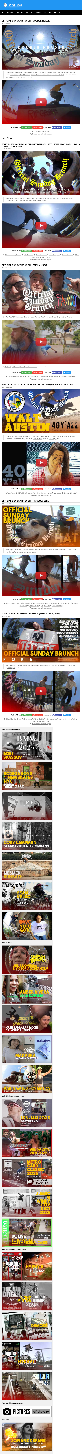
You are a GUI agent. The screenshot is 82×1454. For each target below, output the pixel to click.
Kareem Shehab (58, 75)
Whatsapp (27, 127)
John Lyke (11, 668)
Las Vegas (52, 439)
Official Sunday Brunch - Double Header (26, 21)
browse (19, 1403)
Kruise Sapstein (19, 200)
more (20, 729)
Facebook (57, 127)
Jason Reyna (47, 75)
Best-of (74, 493)
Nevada (66, 493)
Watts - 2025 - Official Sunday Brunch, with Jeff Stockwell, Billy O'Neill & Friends (41, 145)
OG (74, 377)
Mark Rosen (14, 75)
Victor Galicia (23, 665)
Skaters (10, 13)
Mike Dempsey (58, 72)
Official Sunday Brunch (14, 72)
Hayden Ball (10, 552)
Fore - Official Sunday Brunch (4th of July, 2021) (31, 613)
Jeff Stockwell (51, 198)
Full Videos (36, 13)
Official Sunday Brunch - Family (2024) (24, 265)
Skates (20, 13)
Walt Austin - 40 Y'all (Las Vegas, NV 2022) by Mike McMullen (37, 384)
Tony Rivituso (37, 439)
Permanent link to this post (41, 134)
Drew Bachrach (69, 72)
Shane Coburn (36, 75)
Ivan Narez (13, 665)
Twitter (67, 127)
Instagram (38, 127)
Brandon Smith (32, 367)
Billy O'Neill (46, 257)
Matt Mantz (10, 77)
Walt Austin (45, 436)
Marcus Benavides (45, 72)
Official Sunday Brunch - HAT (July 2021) (25, 501)
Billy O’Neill (20, 77)
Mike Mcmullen (24, 75)
